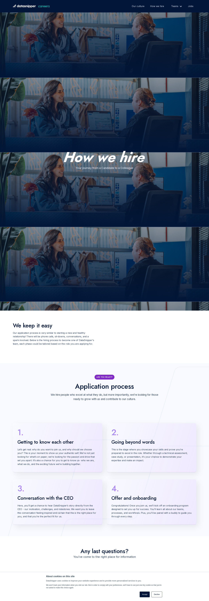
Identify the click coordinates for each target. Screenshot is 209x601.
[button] (175, 6)
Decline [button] (157, 594)
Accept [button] (144, 594)
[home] (31, 6)
